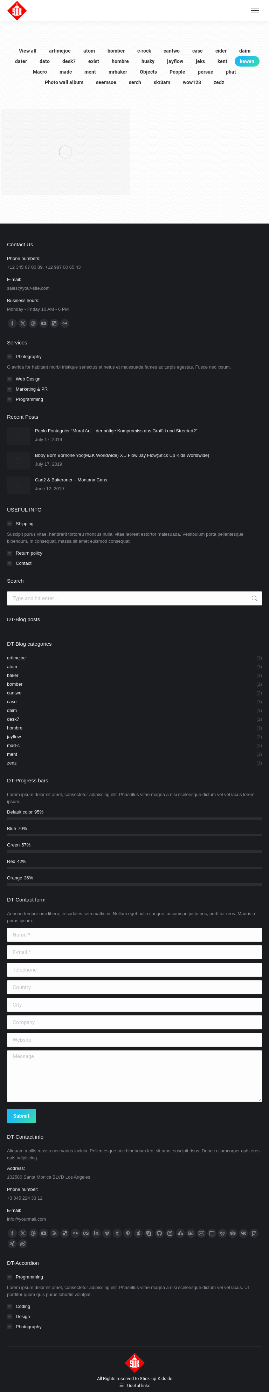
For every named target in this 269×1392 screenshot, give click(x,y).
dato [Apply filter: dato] (45, 61)
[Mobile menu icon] (255, 11)
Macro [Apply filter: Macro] (40, 72)
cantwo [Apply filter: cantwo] (172, 51)
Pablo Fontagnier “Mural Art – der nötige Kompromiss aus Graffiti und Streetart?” (116, 430)
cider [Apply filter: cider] (221, 51)
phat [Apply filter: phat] (231, 72)
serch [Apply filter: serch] (135, 82)
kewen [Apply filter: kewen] (247, 61)
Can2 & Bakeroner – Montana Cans (71, 479)
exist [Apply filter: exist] (93, 61)
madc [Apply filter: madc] (66, 72)
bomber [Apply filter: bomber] (116, 51)
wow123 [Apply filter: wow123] (192, 82)
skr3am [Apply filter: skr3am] (162, 82)
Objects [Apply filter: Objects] (148, 72)
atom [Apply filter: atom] (89, 51)
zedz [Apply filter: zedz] (219, 82)
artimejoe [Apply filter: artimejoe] (60, 51)
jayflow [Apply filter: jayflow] (175, 61)
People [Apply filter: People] (177, 72)
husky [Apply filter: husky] (148, 61)
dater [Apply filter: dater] (21, 61)
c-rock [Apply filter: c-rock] (144, 51)
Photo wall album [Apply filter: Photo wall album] (64, 82)
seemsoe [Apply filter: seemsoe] (106, 82)
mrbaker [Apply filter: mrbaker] (118, 72)
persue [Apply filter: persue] (205, 72)
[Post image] (18, 436)
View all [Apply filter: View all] (27, 51)
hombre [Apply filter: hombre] (120, 61)
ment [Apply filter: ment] (90, 72)
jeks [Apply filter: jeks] (200, 61)
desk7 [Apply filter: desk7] (69, 61)
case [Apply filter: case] (197, 51)
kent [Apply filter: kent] (222, 61)
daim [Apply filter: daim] (244, 51)
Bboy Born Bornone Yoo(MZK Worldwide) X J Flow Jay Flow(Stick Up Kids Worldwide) (122, 455)
